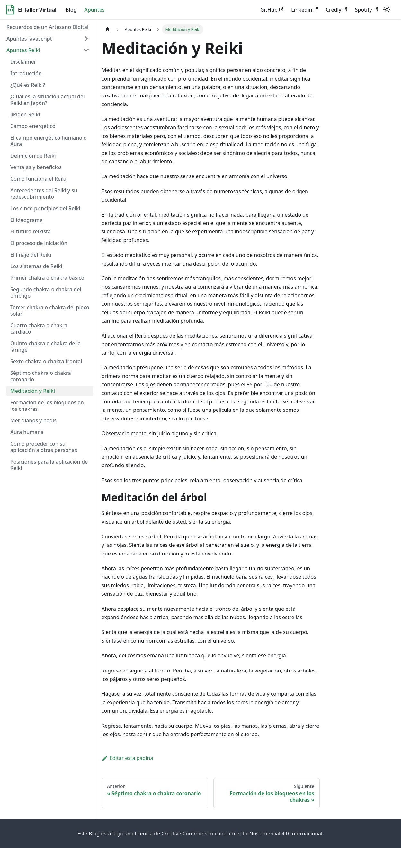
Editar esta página (127, 758)
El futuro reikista (30, 231)
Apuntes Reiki (23, 50)
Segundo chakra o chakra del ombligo (45, 292)
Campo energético (33, 126)
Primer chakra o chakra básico (47, 277)
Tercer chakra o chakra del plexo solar (49, 310)
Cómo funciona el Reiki (38, 178)
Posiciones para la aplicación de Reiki (49, 465)
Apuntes (94, 9)
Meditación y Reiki (32, 390)
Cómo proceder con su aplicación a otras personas (43, 447)
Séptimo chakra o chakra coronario (40, 376)
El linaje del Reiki (30, 254)
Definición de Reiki (33, 155)
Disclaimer (23, 61)
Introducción (26, 73)
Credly (336, 9)
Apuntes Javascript (29, 38)
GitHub (271, 9)
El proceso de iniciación (38, 243)
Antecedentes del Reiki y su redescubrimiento (43, 193)
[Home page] (108, 29)
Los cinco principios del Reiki (45, 208)
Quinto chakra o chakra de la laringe (45, 346)
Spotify (366, 9)
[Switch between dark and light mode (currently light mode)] (387, 10)
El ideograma (26, 219)
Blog (71, 9)
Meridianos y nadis (33, 420)
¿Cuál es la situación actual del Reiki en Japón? (47, 99)
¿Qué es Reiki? (27, 84)
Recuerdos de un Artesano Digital (47, 27)
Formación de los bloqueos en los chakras (47, 405)
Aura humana (27, 432)
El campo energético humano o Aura (48, 141)
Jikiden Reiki (25, 114)
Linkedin (304, 9)
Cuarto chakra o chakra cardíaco (38, 328)
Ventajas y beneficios (36, 167)
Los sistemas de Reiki (36, 266)
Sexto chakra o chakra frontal (46, 361)
